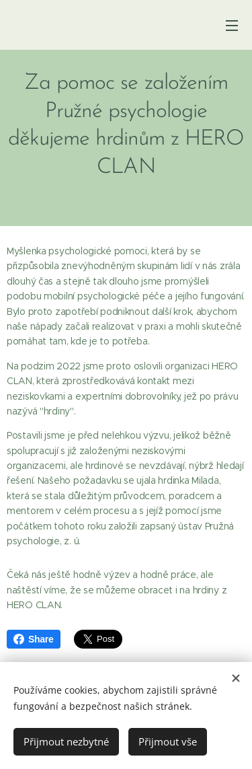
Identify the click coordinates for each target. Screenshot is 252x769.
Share (33, 639)
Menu (232, 25)
